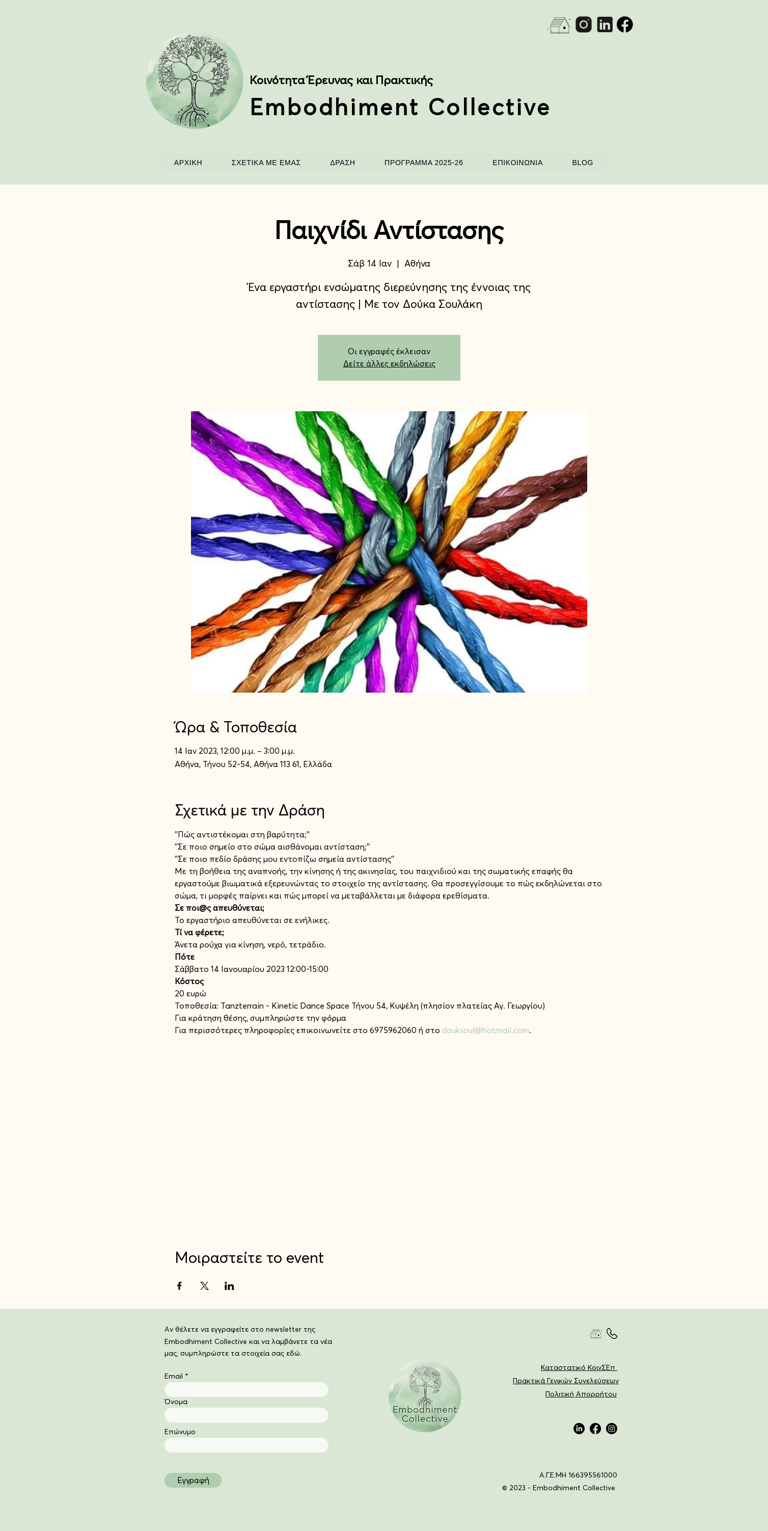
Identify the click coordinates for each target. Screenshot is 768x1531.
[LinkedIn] (579, 1428)
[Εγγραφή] (193, 1480)
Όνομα (175, 1402)
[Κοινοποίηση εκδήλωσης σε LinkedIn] (229, 1286)
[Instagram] (611, 1428)
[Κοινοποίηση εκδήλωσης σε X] (204, 1286)
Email (173, 1376)
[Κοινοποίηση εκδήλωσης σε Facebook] (179, 1286)
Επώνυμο (180, 1432)
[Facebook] (595, 1428)
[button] (266, 162)
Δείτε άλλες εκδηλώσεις (389, 364)
